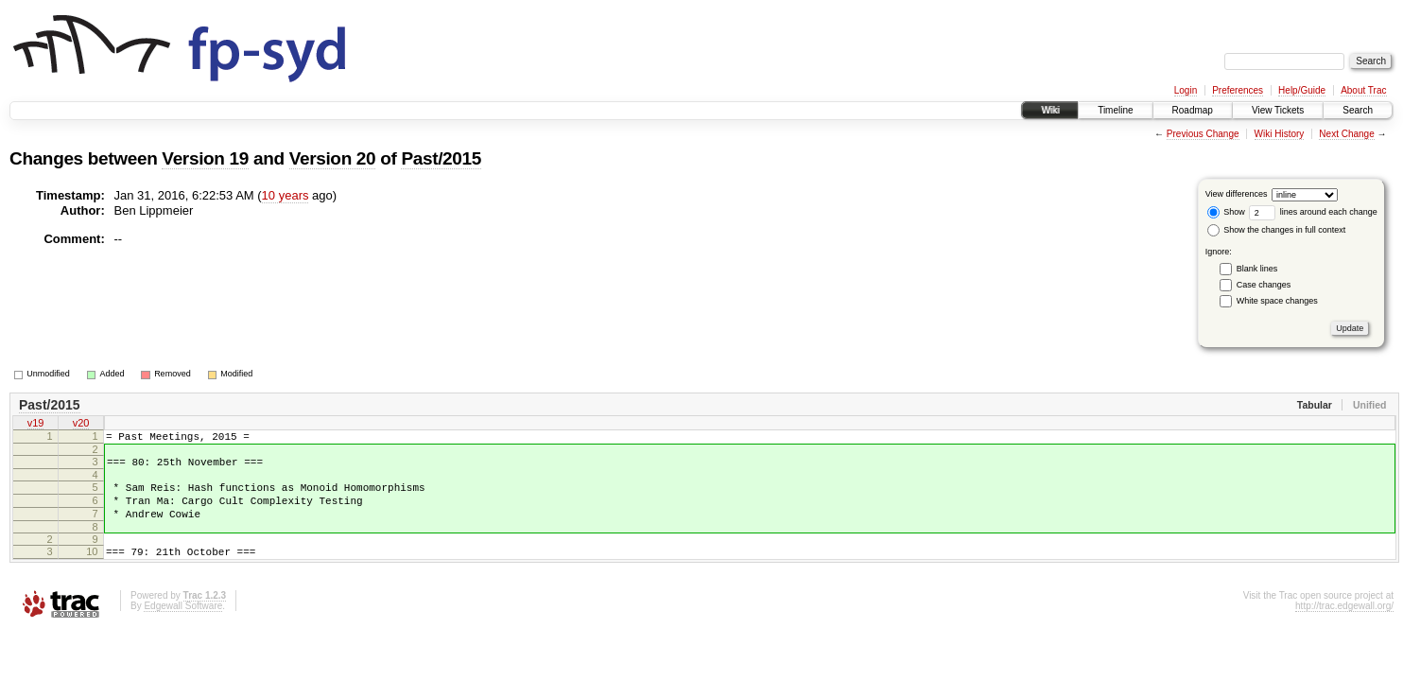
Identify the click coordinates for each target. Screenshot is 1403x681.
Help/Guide (1301, 90)
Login (1185, 90)
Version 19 (205, 158)
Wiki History (1280, 134)
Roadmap (1192, 110)
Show (1226, 212)
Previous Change (1203, 134)
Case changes (1264, 284)
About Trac (1363, 90)
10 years (285, 195)
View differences (1236, 194)
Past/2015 (441, 158)
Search (1357, 110)
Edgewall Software (183, 625)
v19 (35, 424)
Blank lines (1257, 268)
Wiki (1050, 110)
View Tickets (1278, 110)
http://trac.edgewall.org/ (1344, 625)
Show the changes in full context (1276, 230)
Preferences (1237, 90)
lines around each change (1313, 212)
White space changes (1277, 301)
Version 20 (332, 158)
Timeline (1115, 110)
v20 (81, 424)
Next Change (1346, 134)
